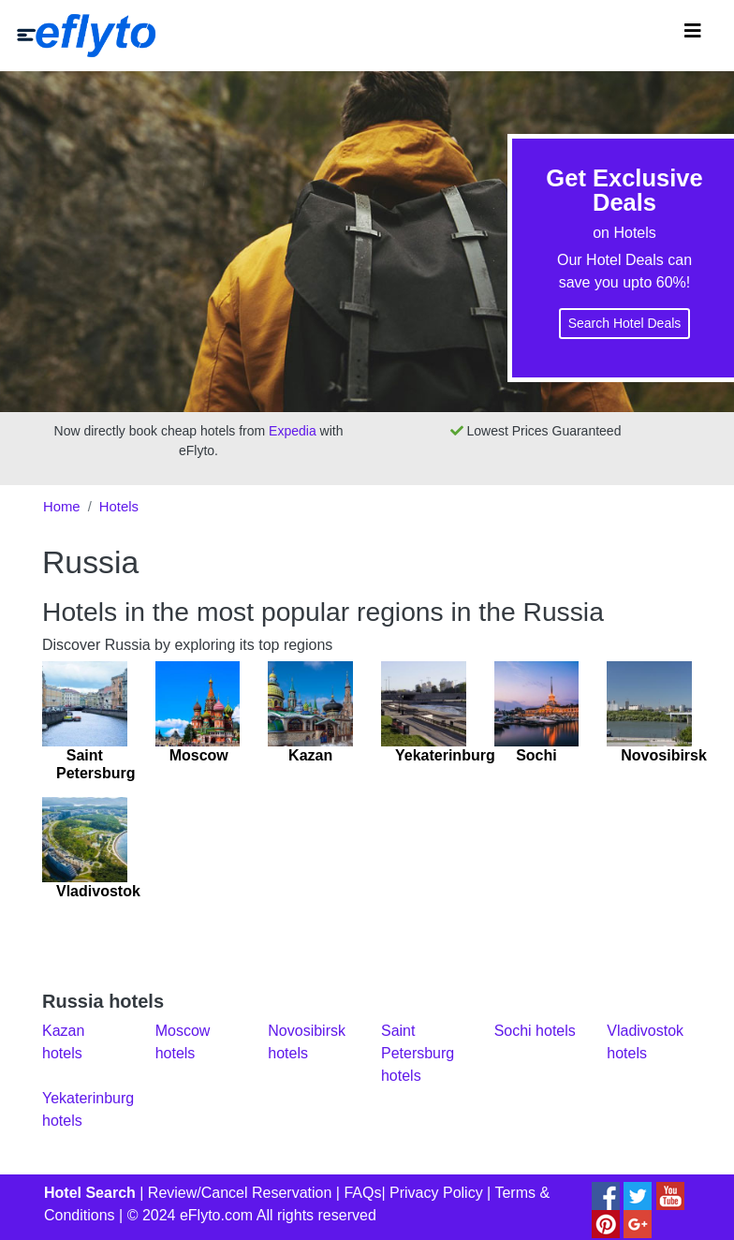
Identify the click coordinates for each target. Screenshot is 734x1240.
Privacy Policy (436, 1193)
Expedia (292, 430)
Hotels (119, 506)
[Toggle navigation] (693, 35)
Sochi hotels (535, 1031)
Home (62, 506)
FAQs (362, 1193)
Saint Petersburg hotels (417, 1053)
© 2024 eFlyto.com (190, 1215)
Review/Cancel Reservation (240, 1193)
